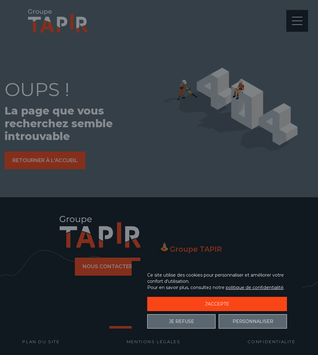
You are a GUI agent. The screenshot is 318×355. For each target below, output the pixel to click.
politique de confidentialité (255, 287)
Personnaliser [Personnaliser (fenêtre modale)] (253, 321)
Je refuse (181, 321)
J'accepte (217, 304)
